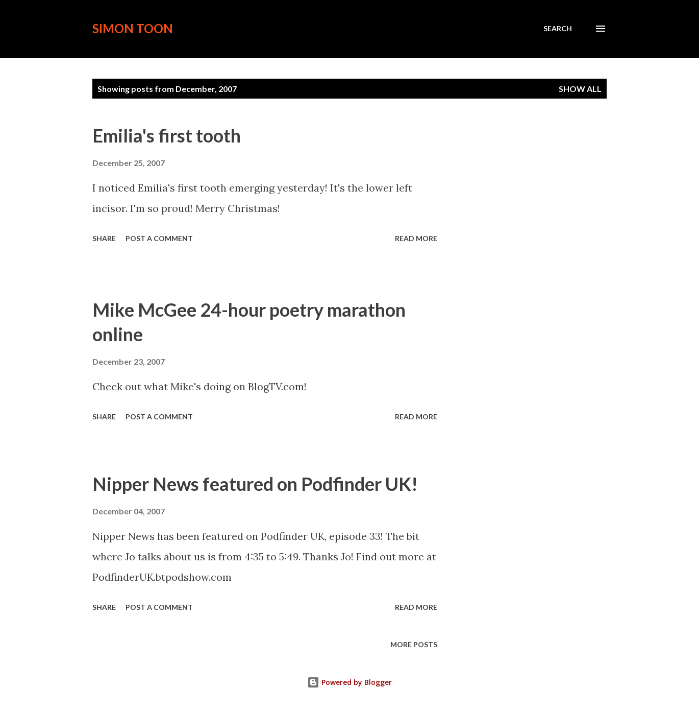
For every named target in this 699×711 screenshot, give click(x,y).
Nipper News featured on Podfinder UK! (255, 483)
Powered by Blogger (349, 682)
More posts (413, 644)
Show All (580, 88)
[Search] (557, 28)
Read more (416, 238)
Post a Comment (159, 238)
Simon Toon (132, 28)
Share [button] (104, 238)
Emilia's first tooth (166, 135)
